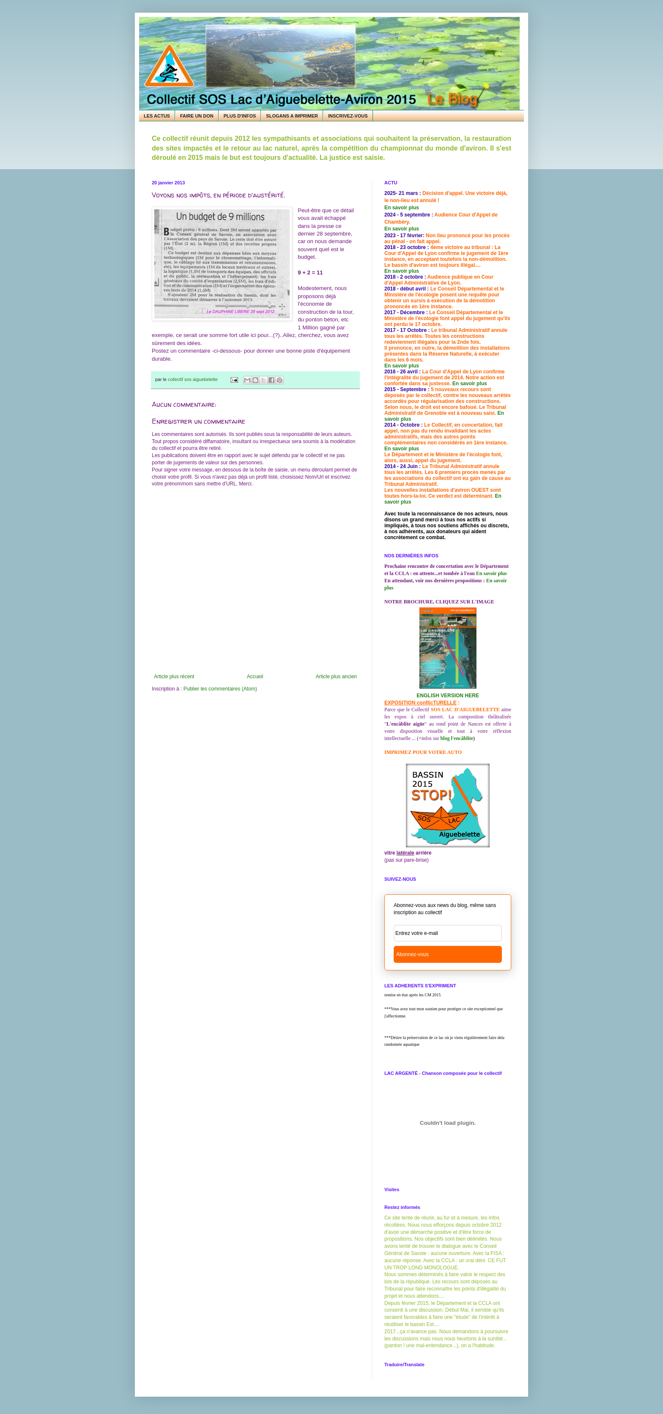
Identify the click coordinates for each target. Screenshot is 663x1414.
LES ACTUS (157, 115)
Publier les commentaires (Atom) (220, 689)
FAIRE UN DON (197, 115)
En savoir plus (401, 208)
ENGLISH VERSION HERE (447, 696)
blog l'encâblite (456, 738)
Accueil (255, 677)
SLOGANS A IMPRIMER (292, 115)
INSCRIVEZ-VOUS (348, 115)
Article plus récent (174, 677)
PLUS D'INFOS (240, 115)
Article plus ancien (336, 677)
